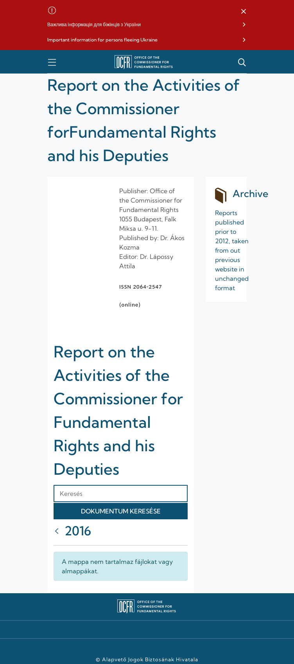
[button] (243, 11)
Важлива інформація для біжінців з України (94, 24)
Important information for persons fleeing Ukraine (102, 40)
